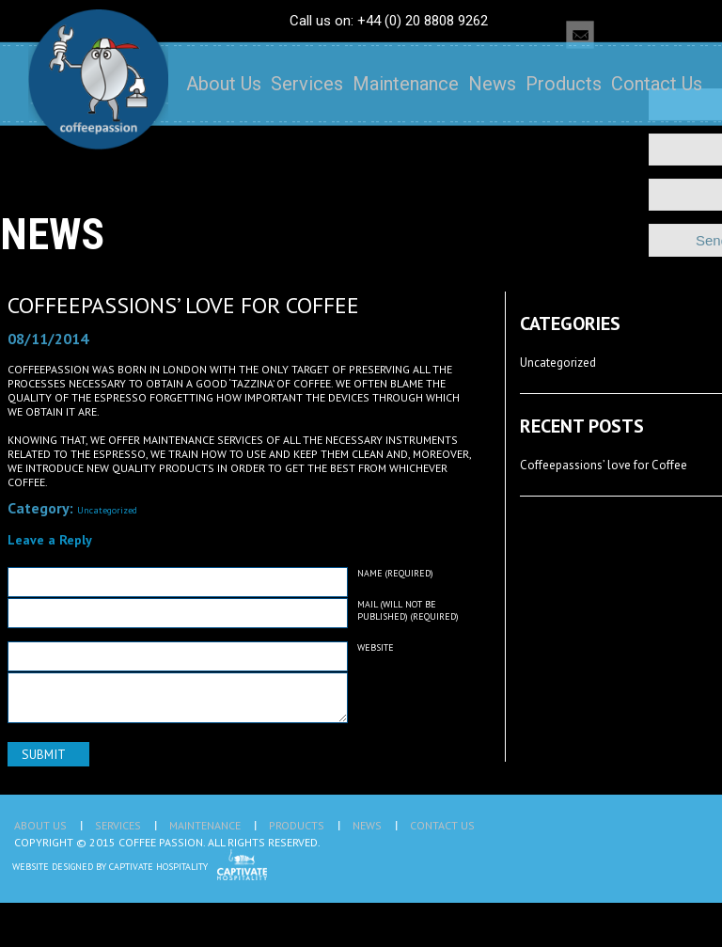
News (492, 83)
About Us (223, 83)
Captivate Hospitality (158, 866)
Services (307, 83)
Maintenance (406, 83)
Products (564, 83)
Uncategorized (107, 510)
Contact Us (656, 83)
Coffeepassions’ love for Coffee (183, 305)
